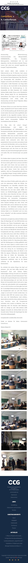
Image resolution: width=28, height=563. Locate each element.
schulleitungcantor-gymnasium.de (14, 4)
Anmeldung (14, 505)
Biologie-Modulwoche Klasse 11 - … (14, 546)
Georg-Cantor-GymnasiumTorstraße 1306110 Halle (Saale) (14, 488)
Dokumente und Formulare (14, 507)
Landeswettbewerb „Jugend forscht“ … (14, 540)
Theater (14, 528)
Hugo (20, 557)
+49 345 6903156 (13, 3)
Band (14, 517)
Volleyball (14, 520)
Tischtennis (14, 525)
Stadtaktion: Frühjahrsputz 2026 (14, 543)
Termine (14, 510)
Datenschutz (14, 497)
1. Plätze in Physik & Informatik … (14, 535)
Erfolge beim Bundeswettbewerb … (14, 538)
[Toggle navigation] (25, 8)
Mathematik (14, 523)
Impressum (14, 494)
